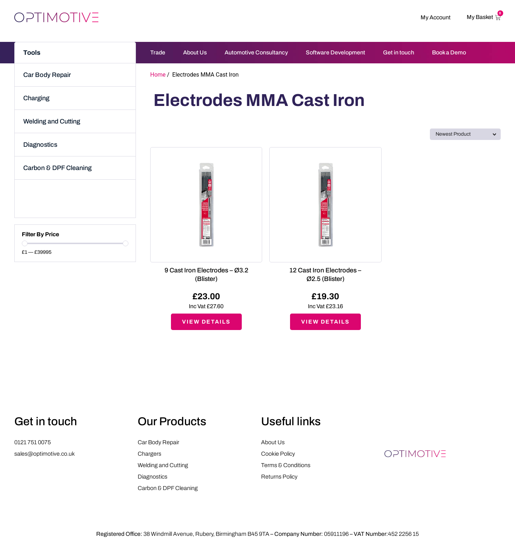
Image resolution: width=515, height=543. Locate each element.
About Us (195, 52)
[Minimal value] (75, 243)
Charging (36, 98)
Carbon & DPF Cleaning (57, 167)
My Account (436, 17)
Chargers (149, 454)
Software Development (335, 52)
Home (158, 74)
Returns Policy (279, 477)
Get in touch (398, 52)
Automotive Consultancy (256, 52)
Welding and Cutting (51, 121)
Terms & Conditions (285, 466)
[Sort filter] (465, 134)
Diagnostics (40, 144)
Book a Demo (449, 52)
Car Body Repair (47, 74)
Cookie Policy (278, 454)
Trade (157, 52)
